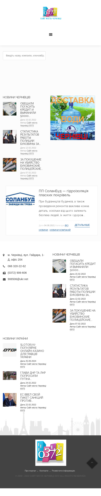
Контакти (44, 471)
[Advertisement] (74, 70)
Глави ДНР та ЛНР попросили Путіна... (33, 375)
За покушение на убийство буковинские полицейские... (31, 164)
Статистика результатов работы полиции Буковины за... (30, 137)
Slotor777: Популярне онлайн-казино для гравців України (32, 351)
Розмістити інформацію (63, 471)
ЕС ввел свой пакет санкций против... (31, 397)
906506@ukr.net (18, 279)
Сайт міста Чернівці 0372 (28, 124)
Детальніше (82, 225)
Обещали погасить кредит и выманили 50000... (28, 109)
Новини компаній (60, 230)
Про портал (30, 471)
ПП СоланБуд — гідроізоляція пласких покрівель (63, 193)
